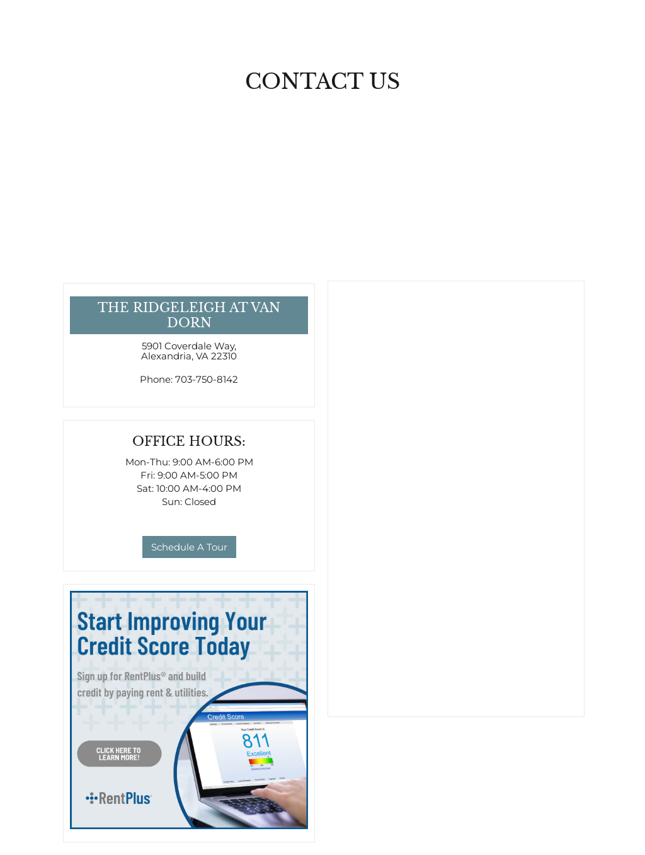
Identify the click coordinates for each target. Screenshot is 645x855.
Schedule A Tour (189, 547)
